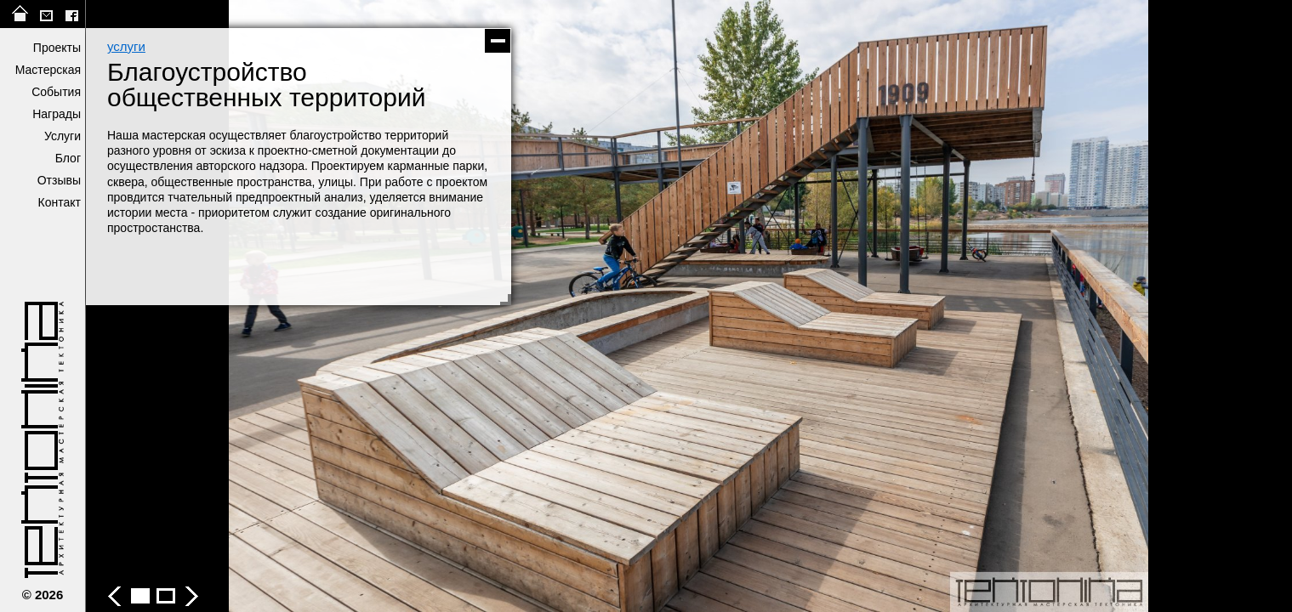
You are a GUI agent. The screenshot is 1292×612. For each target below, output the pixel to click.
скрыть (497, 41)
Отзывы (59, 180)
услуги (126, 46)
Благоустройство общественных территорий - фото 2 (166, 596)
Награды (56, 114)
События (56, 92)
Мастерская (48, 69)
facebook (71, 14)
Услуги (62, 136)
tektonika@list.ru (46, 14)
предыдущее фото (387, 306)
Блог (68, 158)
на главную (20, 14)
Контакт (59, 202)
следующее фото (991, 306)
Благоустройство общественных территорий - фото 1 (140, 596)
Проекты (57, 47)
